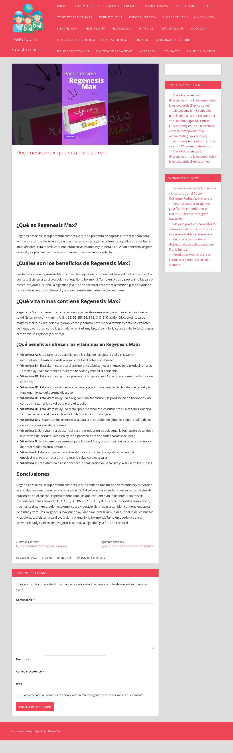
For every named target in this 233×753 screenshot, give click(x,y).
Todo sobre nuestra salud (28, 51)
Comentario (25, 612)
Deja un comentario (93, 570)
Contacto (144, 46)
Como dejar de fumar (77, 23)
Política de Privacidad (116, 57)
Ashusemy (180, 154)
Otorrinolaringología (79, 46)
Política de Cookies (76, 57)
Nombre (22, 672)
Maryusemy (181, 123)
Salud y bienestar (89, 12)
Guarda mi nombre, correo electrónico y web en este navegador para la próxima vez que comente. (82, 707)
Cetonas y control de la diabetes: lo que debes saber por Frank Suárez (191, 257)
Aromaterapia (158, 12)
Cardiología (187, 12)
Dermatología (113, 23)
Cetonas (211, 12)
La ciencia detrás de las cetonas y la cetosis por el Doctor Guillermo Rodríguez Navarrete (193, 206)
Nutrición (148, 35)
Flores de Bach (177, 23)
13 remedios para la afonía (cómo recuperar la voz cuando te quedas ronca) (192, 128)
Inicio (64, 12)
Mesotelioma (70, 35)
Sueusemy (180, 138)
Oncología (202, 35)
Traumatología (117, 46)
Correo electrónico (30, 684)
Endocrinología (145, 23)
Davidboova (181, 108)
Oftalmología (175, 35)
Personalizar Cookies (177, 46)
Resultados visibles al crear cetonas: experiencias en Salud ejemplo (190, 272)
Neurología (124, 35)
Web (19, 696)
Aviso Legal (150, 57)
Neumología (97, 35)
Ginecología (207, 23)
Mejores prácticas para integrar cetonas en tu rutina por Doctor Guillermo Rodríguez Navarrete (193, 242)
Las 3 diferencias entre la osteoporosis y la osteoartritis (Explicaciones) (193, 113)
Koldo (48, 570)
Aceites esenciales (126, 12)
